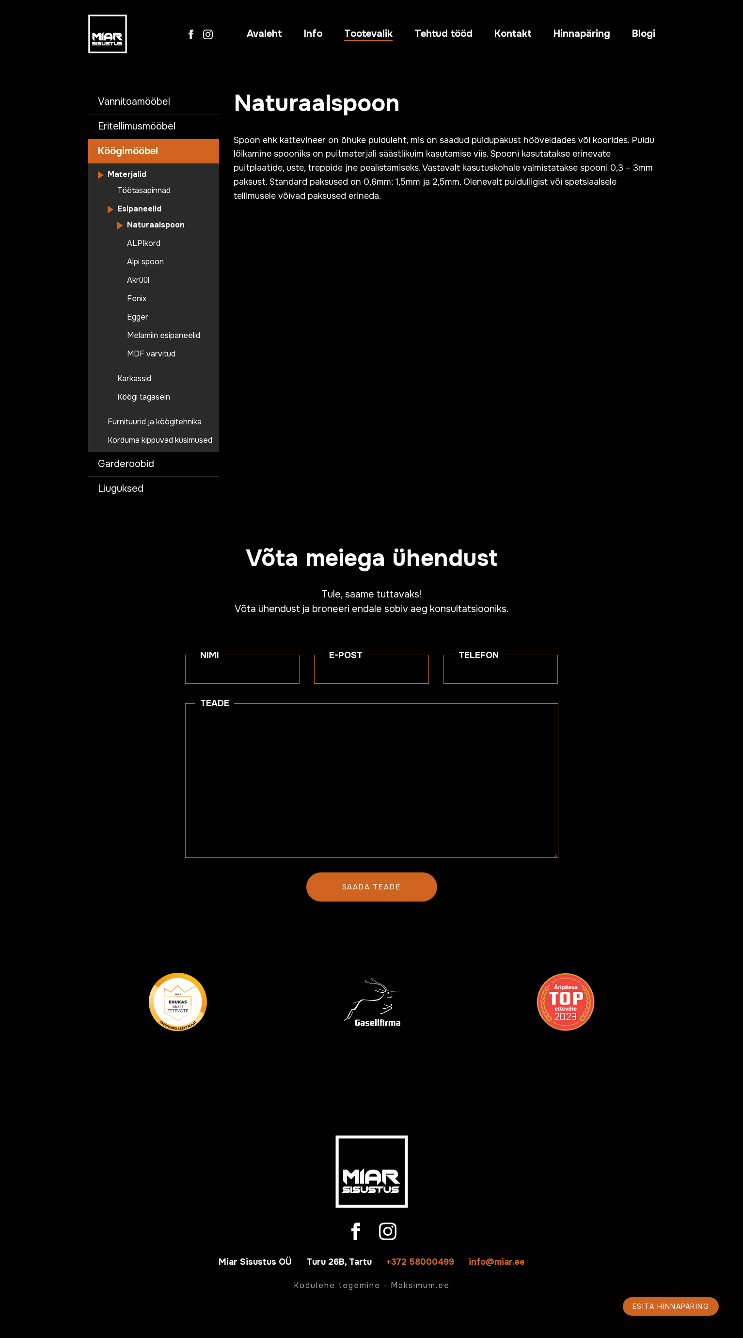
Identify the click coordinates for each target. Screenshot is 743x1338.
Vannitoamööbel (134, 102)
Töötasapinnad (144, 190)
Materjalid (127, 174)
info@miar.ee (497, 1262)
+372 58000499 (420, 1262)
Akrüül (138, 280)
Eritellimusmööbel (136, 126)
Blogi (643, 34)
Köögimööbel (128, 151)
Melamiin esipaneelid (163, 335)
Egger (137, 317)
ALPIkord (143, 243)
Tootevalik (368, 34)
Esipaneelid (139, 209)
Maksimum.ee (420, 1285)
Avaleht (264, 34)
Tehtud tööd (443, 34)
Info (313, 34)
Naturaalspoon (156, 225)
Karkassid (134, 379)
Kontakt (513, 34)
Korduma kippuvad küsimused (160, 440)
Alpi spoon (145, 262)
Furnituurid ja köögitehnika (155, 422)
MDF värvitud (151, 354)
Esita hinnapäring (671, 1306)
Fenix (136, 299)
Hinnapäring (581, 34)
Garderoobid (126, 464)
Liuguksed (120, 489)
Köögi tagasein (143, 397)
